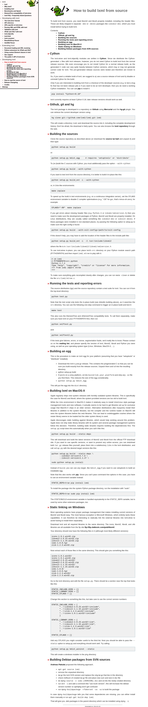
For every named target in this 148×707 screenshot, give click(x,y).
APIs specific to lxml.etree (13, 25)
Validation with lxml (11, 29)
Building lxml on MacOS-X (17, 73)
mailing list (64, 342)
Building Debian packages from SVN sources (20, 77)
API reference (9, 23)
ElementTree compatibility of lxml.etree (17, 13)
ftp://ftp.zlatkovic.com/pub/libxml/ (99, 524)
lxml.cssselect (9, 38)
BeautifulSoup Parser (11, 40)
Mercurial (108, 109)
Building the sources (15, 67)
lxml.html (7, 36)
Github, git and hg (13, 66)
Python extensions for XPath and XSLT (17, 50)
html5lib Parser (9, 43)
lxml (5, 4)
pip (79, 88)
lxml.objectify (9, 34)
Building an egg (13, 72)
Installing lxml (9, 9)
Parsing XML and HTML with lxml (15, 27)
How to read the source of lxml (15, 80)
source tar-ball (112, 138)
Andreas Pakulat (58, 661)
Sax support (8, 55)
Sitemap (5, 87)
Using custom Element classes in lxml (17, 52)
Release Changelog (11, 82)
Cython (9, 64)
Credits (6, 85)
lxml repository (121, 126)
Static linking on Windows (16, 75)
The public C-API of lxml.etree (14, 57)
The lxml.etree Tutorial (12, 21)
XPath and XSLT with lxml (13, 32)
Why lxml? (8, 6)
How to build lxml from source (15, 62)
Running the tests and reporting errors (19, 69)
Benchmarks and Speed (12, 11)
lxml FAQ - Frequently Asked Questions (18, 15)
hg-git (122, 109)
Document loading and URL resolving (17, 48)
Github (95, 109)
